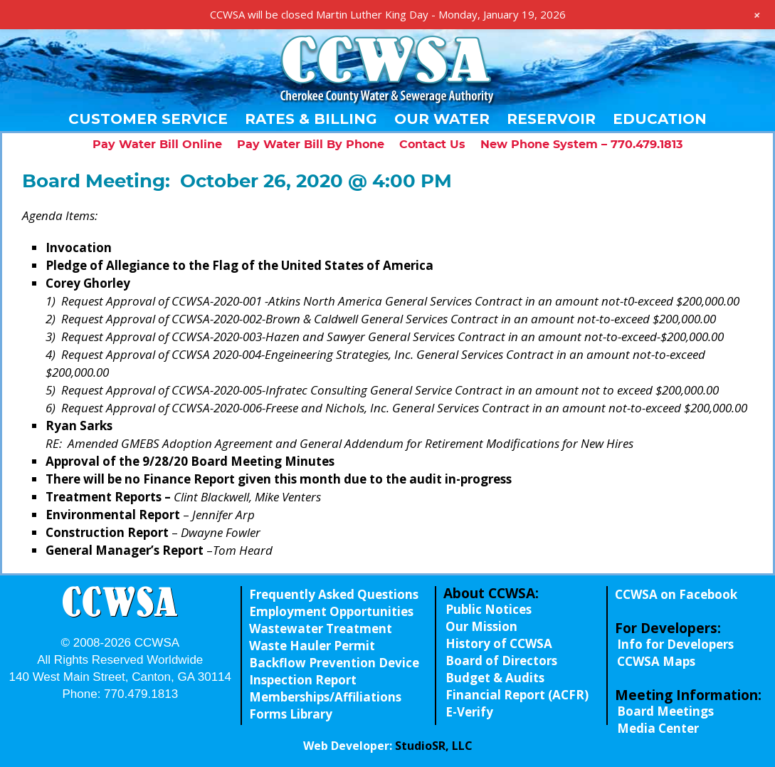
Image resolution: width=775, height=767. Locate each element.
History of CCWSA (499, 643)
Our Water (442, 118)
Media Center (658, 728)
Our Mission (481, 626)
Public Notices (489, 609)
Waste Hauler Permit (312, 645)
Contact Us (432, 144)
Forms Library (290, 714)
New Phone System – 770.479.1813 (581, 144)
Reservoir (551, 118)
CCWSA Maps (656, 661)
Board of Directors (501, 660)
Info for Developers (675, 644)
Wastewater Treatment (320, 628)
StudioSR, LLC (434, 745)
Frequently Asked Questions (333, 594)
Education (660, 118)
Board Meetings (665, 711)
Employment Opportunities (331, 611)
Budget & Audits (495, 677)
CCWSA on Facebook (676, 594)
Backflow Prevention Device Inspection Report (334, 671)
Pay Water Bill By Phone (310, 144)
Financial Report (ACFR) (517, 695)
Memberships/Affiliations (325, 697)
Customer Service (148, 118)
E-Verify (469, 712)
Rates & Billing (311, 118)
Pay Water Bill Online (157, 144)
